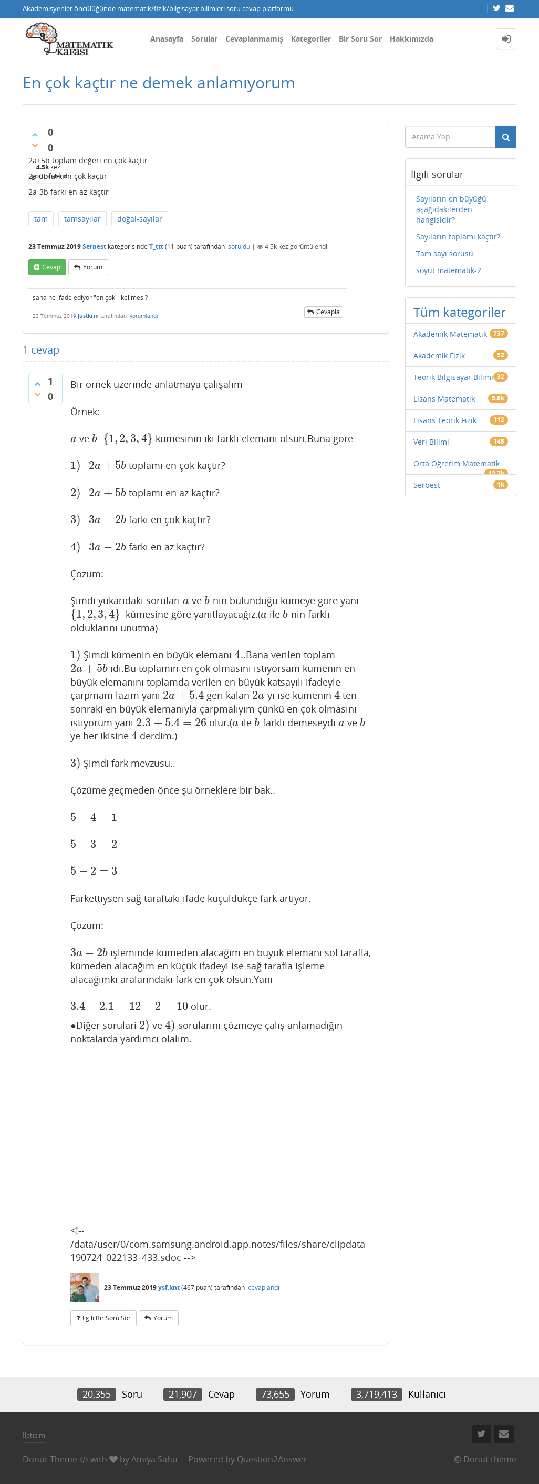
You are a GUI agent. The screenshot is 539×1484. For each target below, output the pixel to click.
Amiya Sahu (154, 1459)
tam (41, 219)
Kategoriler (311, 39)
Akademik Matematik (450, 334)
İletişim (34, 1435)
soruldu (239, 246)
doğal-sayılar (139, 219)
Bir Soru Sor (360, 39)
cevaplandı (263, 1287)
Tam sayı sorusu (444, 253)
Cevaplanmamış (254, 39)
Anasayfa (166, 39)
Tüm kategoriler (459, 311)
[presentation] (73, 438)
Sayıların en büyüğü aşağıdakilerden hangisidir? (451, 209)
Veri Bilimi (431, 442)
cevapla (328, 311)
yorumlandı (144, 315)
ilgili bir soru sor (106, 1317)
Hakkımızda (411, 39)
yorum (92, 267)
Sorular (204, 39)
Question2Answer (272, 1459)
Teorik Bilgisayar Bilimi (453, 377)
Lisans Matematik (444, 399)
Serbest (94, 246)
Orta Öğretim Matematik (456, 463)
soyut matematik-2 (448, 270)
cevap (51, 267)
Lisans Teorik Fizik (444, 420)
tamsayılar (82, 219)
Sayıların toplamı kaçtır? (458, 237)
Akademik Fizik (439, 355)
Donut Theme (50, 1459)
